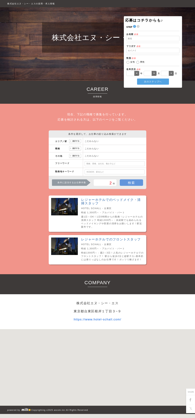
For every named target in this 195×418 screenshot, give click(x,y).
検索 (131, 183)
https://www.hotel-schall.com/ (97, 319)
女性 (132, 62)
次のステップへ (153, 81)
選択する (75, 141)
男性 (142, 62)
